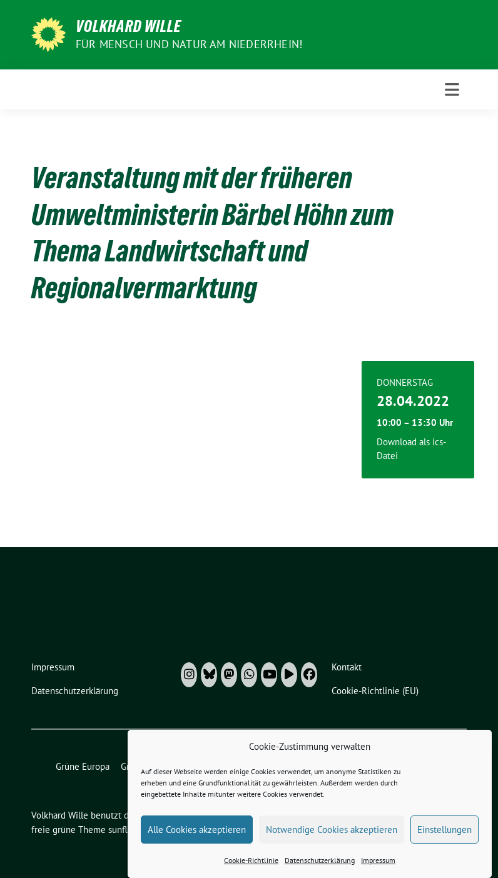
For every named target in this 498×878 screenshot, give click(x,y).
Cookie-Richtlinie (251, 871)
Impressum (378, 871)
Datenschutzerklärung (320, 871)
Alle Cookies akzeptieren (197, 840)
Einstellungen (444, 840)
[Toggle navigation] (452, 89)
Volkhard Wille (128, 26)
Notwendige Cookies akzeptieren (331, 840)
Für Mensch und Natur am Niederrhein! (189, 44)
